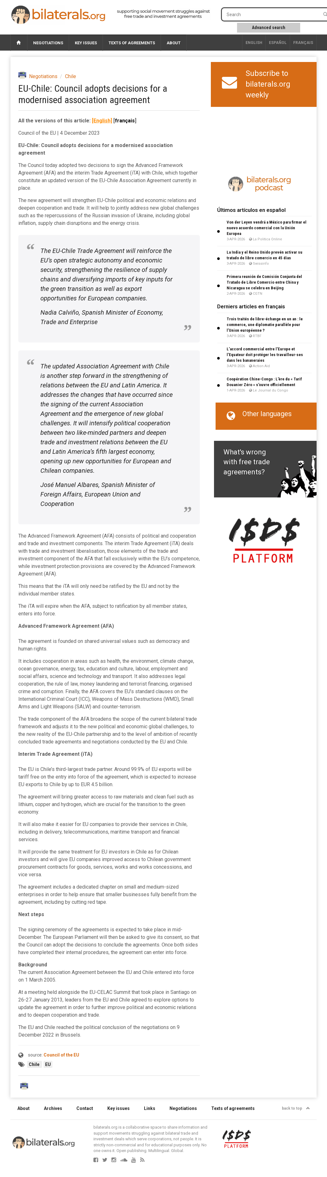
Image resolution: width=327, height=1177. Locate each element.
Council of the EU (61, 1054)
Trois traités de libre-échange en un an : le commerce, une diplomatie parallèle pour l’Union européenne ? (265, 325)
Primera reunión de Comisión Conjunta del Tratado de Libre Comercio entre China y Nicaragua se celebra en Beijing (264, 282)
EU (48, 1064)
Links (149, 1108)
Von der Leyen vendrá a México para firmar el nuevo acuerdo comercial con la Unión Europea (266, 228)
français (303, 42)
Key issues (86, 42)
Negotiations (48, 42)
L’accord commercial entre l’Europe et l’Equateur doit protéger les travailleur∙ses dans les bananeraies (265, 355)
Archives (53, 1108)
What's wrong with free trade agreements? (246, 462)
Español (278, 42)
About (174, 42)
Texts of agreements (132, 42)
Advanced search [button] (268, 27)
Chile (70, 76)
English (254, 42)
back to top (296, 1108)
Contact (84, 1108)
